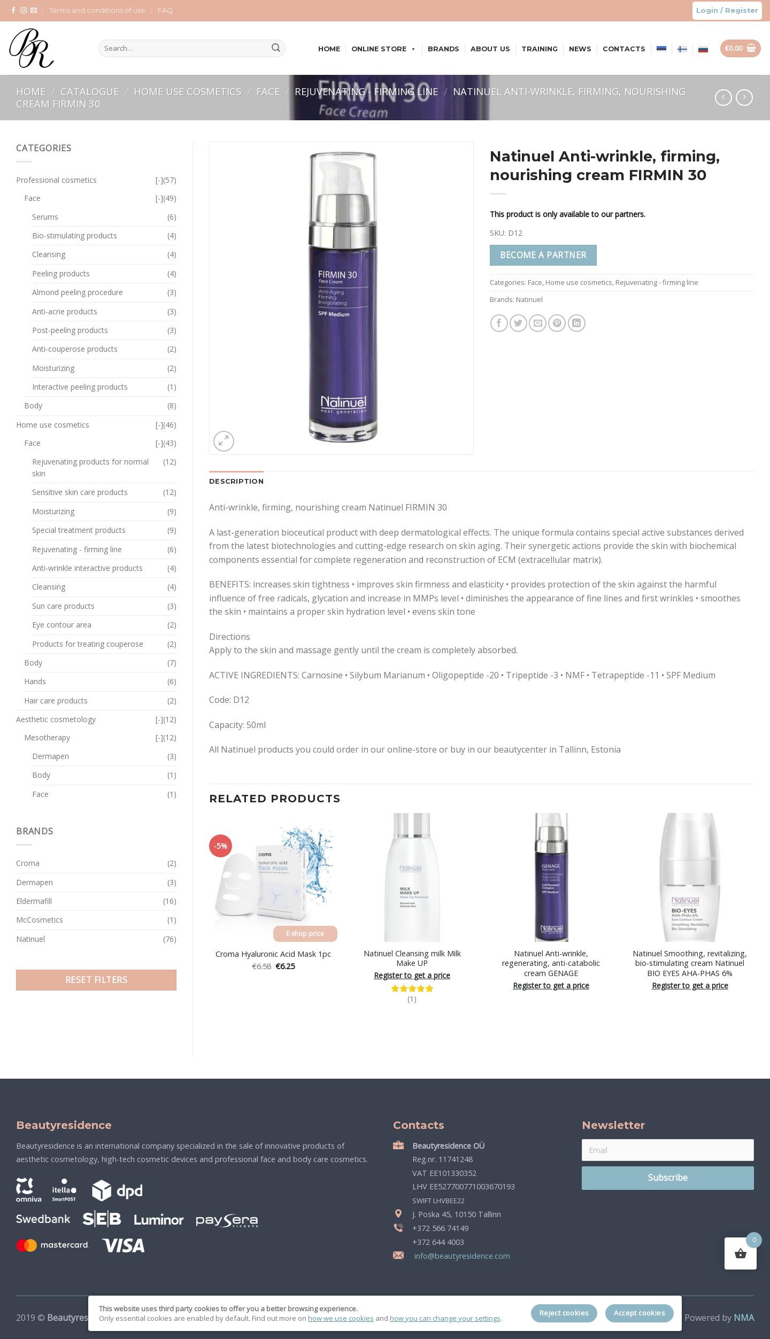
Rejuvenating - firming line (368, 91)
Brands (443, 49)
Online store (384, 49)
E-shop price (305, 933)
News (580, 49)
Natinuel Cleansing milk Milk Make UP (412, 959)
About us (490, 49)
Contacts (624, 49)
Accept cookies (639, 1313)
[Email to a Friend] (537, 323)
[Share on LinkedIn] (577, 323)
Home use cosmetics (189, 91)
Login (707, 10)
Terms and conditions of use (97, 10)
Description (236, 481)
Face (269, 91)
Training (539, 49)
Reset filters (96, 980)
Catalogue (90, 91)
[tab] (236, 481)
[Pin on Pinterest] (557, 323)
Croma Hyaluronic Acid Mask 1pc (273, 954)
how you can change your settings (445, 1318)
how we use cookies (341, 1318)
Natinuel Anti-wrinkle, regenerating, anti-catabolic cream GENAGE (551, 963)
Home (329, 49)
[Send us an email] (33, 10)
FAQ (165, 10)
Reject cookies (564, 1313)
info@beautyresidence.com (461, 1256)
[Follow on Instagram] (23, 10)
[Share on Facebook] (499, 323)
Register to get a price (412, 975)
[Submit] (276, 49)
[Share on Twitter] (518, 323)
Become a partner (543, 255)
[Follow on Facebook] (13, 10)
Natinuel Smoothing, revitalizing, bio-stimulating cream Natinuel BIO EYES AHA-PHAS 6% (690, 963)
